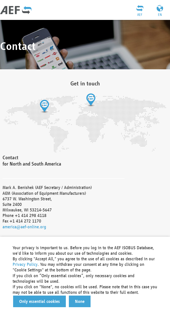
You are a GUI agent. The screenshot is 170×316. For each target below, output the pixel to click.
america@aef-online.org (24, 226)
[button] (39, 301)
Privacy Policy (25, 264)
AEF (139, 14)
